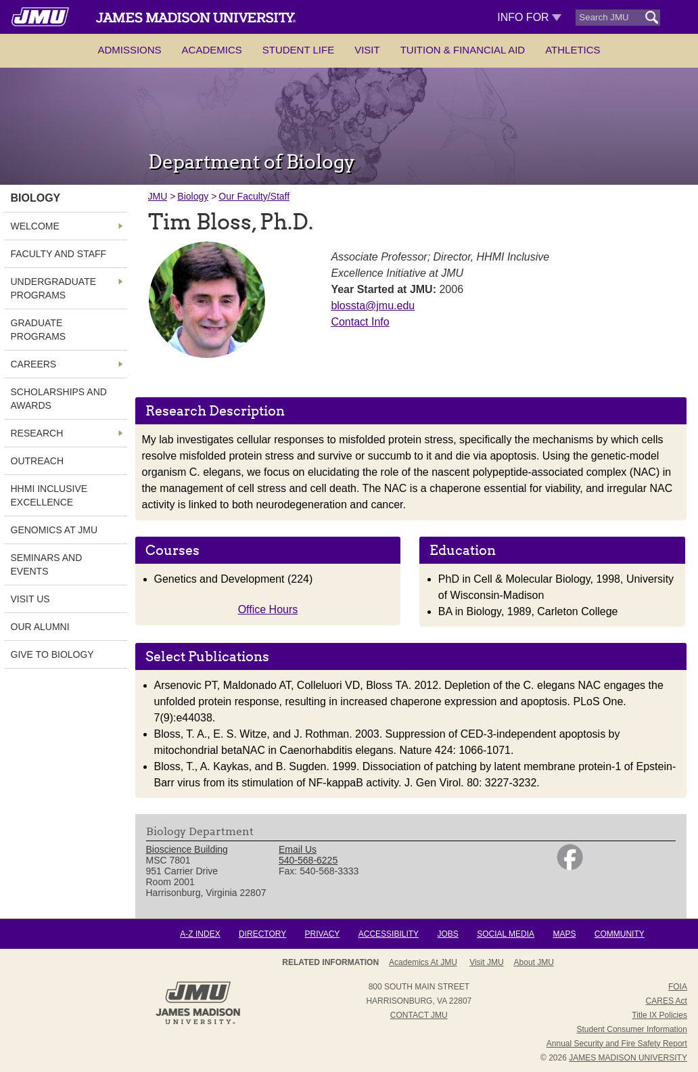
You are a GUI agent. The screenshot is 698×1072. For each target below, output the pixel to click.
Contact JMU (419, 1015)
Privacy (322, 934)
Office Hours (268, 609)
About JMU (414, 962)
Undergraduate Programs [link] (54, 288)
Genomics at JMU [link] (54, 529)
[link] (570, 867)
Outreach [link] (37, 460)
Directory (262, 934)
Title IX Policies (659, 1015)
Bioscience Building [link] (187, 849)
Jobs (447, 934)
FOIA (677, 986)
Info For (529, 17)
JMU (158, 196)
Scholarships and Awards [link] (59, 398)
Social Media (505, 934)
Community (620, 934)
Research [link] (37, 433)
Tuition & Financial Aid (462, 49)
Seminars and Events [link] (47, 564)
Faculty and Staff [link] (59, 253)
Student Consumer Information (632, 1029)
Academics (212, 49)
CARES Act (666, 1001)
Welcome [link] (35, 226)
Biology (192, 196)
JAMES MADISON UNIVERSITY (628, 1058)
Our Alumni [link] (40, 626)
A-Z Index (200, 934)
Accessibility (388, 934)
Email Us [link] (298, 849)
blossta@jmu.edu (373, 305)
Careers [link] (34, 364)
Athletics (572, 49)
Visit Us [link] (30, 599)
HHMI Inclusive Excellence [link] (49, 495)
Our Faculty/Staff (253, 196)
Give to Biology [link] (52, 654)
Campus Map (525, 962)
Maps (564, 934)
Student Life (298, 49)
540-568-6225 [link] (308, 860)
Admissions (129, 49)
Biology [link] (36, 198)
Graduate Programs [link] (38, 329)
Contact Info (360, 322)
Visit (367, 49)
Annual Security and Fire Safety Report (616, 1043)
